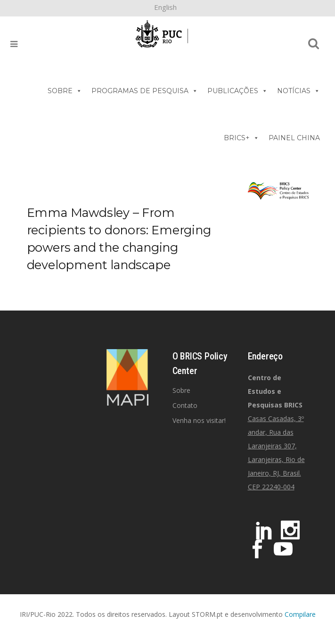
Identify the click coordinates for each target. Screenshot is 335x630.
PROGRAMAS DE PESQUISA (144, 90)
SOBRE (65, 90)
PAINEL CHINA (294, 138)
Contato (184, 405)
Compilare (300, 614)
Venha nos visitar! (199, 420)
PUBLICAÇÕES (237, 90)
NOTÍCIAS (298, 90)
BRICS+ (241, 137)
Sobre (181, 390)
